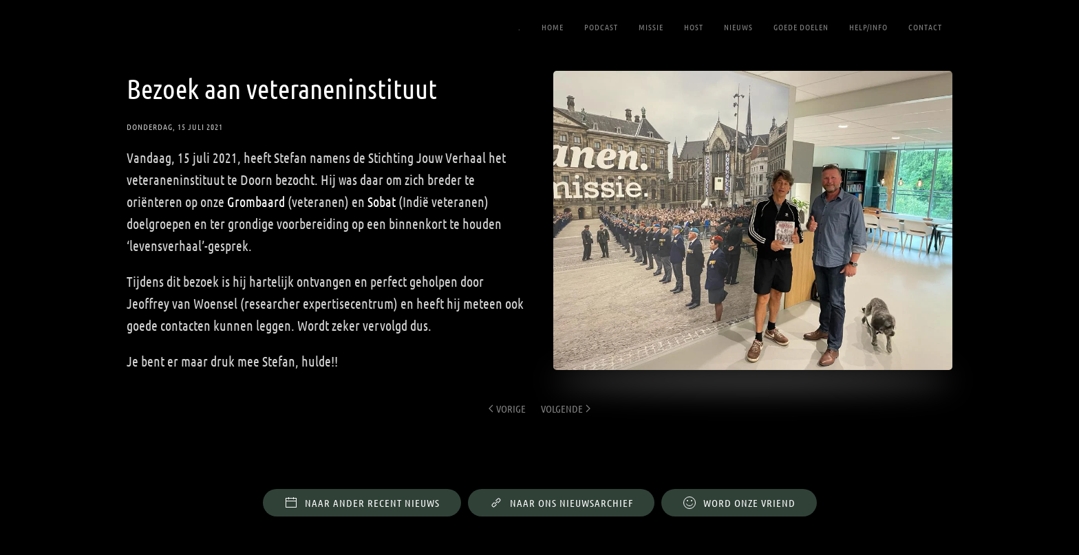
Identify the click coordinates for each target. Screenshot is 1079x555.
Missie (651, 26)
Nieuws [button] (738, 26)
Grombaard (256, 201)
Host (693, 26)
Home (553, 26)
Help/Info (868, 26)
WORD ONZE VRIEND (739, 493)
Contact (925, 26)
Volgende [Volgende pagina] (565, 408)
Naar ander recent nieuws (362, 493)
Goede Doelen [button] (801, 26)
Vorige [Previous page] (507, 408)
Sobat (381, 201)
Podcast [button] (601, 26)
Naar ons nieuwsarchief (561, 493)
